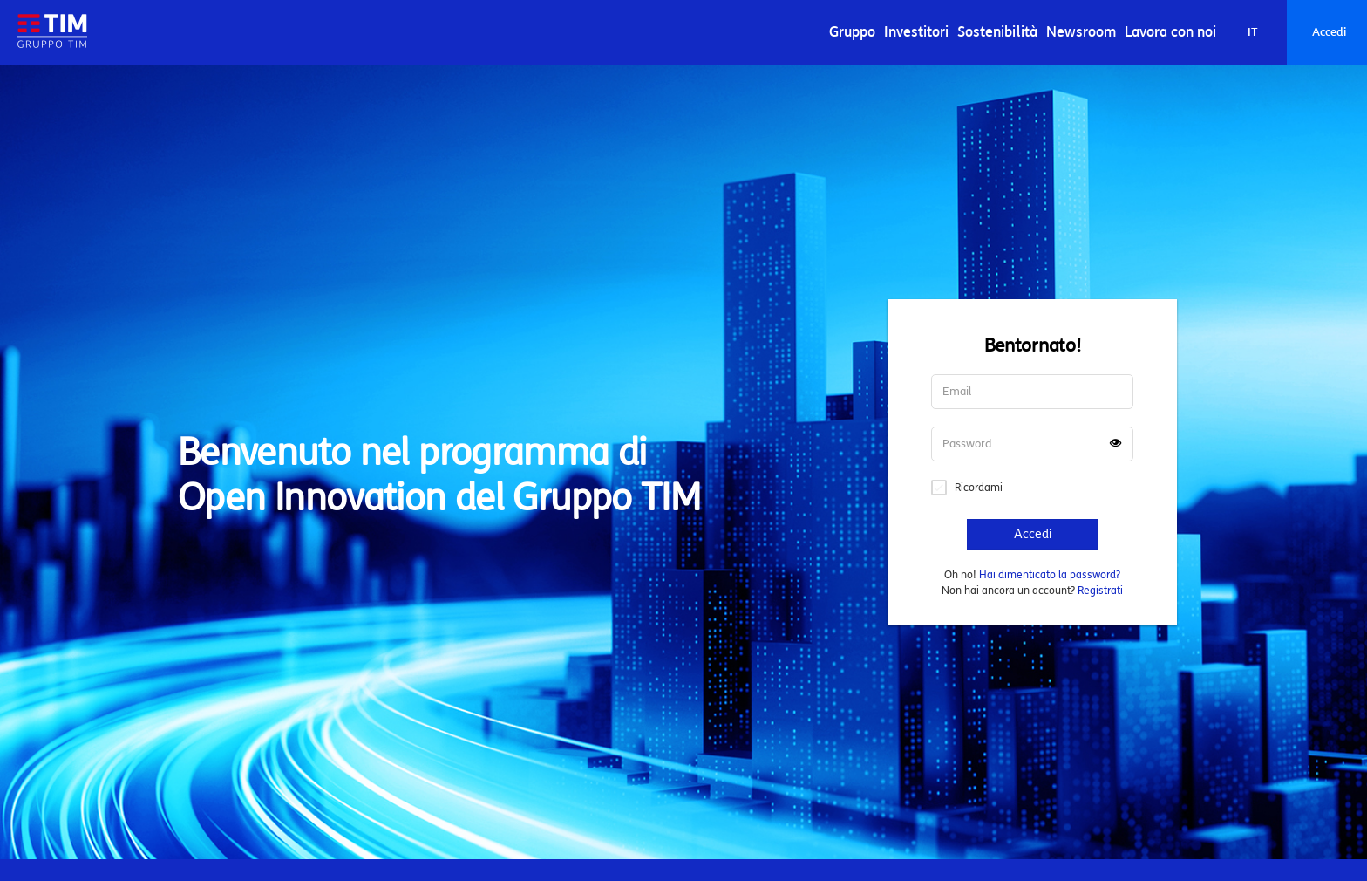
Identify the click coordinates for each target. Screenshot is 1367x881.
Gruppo (852, 32)
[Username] (1032, 391)
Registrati (1100, 590)
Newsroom (1081, 32)
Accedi (1329, 32)
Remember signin (939, 487)
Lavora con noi (1170, 32)
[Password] (1032, 444)
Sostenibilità (997, 32)
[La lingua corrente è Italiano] (1253, 32)
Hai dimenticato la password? (1049, 574)
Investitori (916, 32)
